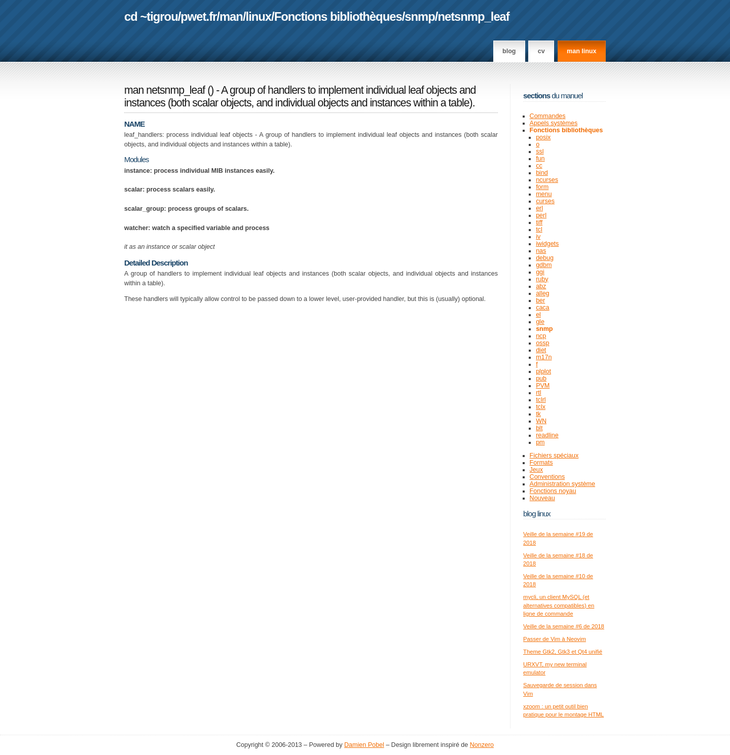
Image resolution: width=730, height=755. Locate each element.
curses (545, 201)
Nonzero (482, 744)
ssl (539, 151)
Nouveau (542, 498)
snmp (419, 16)
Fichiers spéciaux (554, 455)
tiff (539, 222)
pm (540, 442)
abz (541, 286)
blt (539, 428)
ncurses (547, 179)
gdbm (544, 265)
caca (542, 307)
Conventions (547, 476)
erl (539, 208)
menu (544, 194)
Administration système (562, 483)
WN (541, 421)
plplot (543, 371)
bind (542, 172)
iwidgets (547, 243)
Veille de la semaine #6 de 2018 (563, 626)
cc (539, 165)
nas (541, 250)
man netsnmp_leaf (164, 90)
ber (540, 300)
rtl (538, 392)
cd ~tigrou (151, 16)
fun (540, 158)
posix (543, 137)
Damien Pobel (364, 744)
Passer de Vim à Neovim (554, 639)
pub (541, 378)
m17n (544, 357)
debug (545, 257)
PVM (543, 385)
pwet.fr (198, 16)
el (538, 314)
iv (538, 236)
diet (541, 350)
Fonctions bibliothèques (338, 16)
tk (538, 414)
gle (540, 321)
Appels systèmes (554, 123)
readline (547, 435)
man (231, 16)
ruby (542, 279)
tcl (539, 229)
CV (541, 51)
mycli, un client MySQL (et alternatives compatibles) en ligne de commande (558, 605)
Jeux (536, 469)
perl (541, 215)
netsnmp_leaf (473, 16)
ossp (542, 343)
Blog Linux (537, 513)
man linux (581, 51)
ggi (540, 272)
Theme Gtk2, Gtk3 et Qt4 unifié (562, 652)
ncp (541, 335)
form (542, 187)
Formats (541, 462)
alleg (542, 293)
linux (259, 16)
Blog (509, 51)
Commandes (548, 116)
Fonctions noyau (553, 491)
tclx (540, 406)
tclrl (540, 399)
